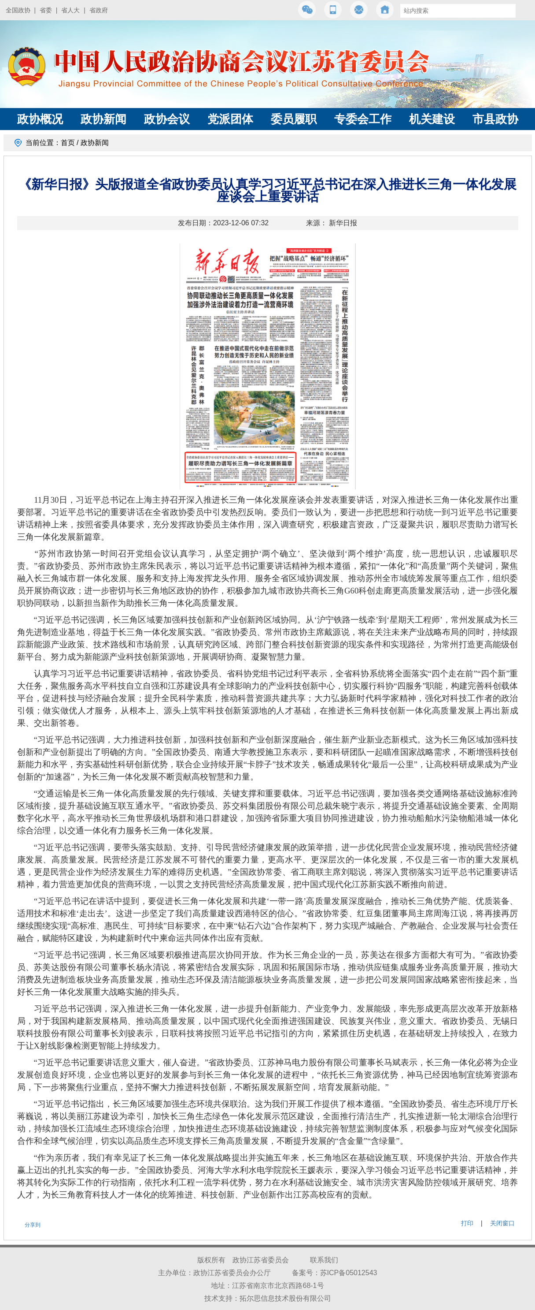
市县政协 (495, 119)
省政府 (98, 10)
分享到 (33, 1225)
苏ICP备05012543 (348, 1272)
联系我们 (324, 1260)
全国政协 (18, 10)
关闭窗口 (502, 1223)
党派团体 (230, 119)
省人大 (70, 10)
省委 (46, 10)
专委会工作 (362, 119)
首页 (68, 142)
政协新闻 (103, 119)
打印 (467, 1223)
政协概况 (40, 119)
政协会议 (167, 119)
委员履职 (294, 119)
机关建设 (432, 119)
